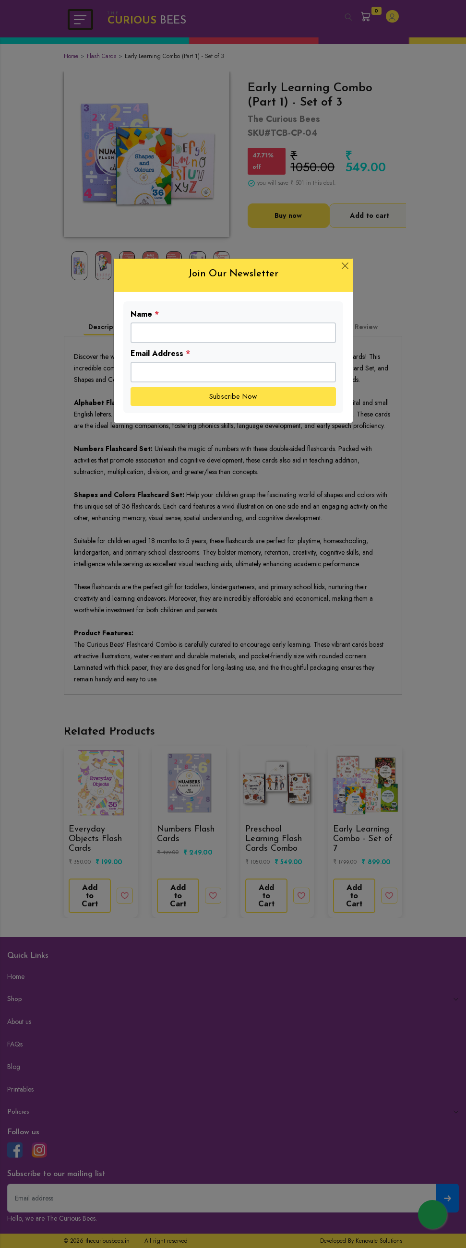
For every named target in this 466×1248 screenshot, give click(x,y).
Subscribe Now (233, 396)
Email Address (160, 353)
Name (145, 314)
